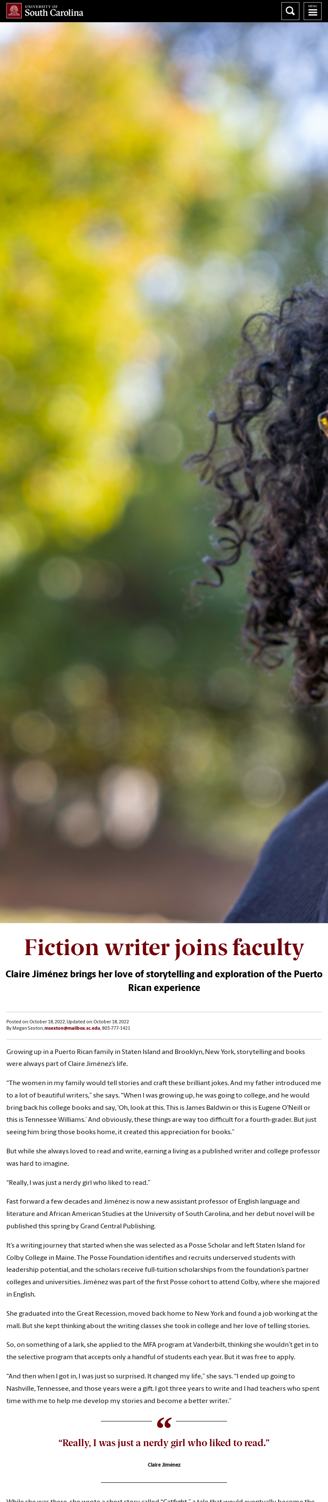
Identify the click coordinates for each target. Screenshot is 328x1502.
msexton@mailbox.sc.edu (72, 1028)
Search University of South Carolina (290, 11)
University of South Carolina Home (44, 10)
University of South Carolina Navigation (313, 11)
